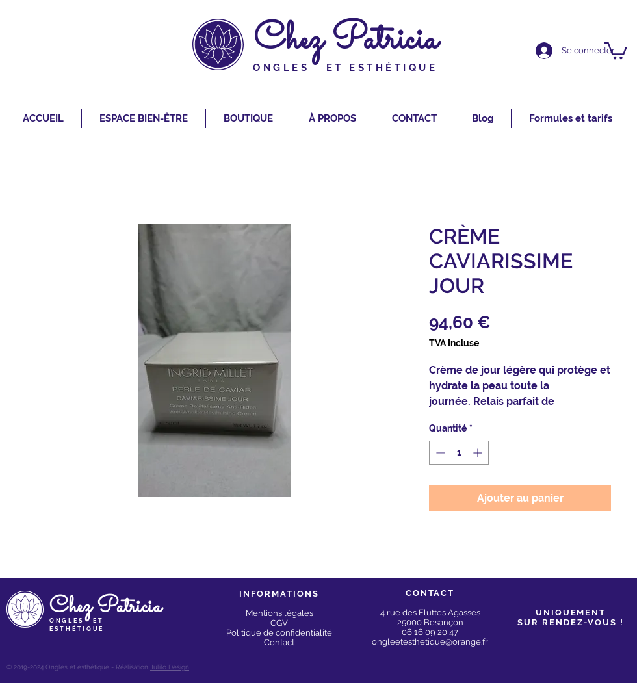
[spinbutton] (459, 452)
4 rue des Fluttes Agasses (430, 612)
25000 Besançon (430, 622)
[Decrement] (439, 452)
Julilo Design (169, 667)
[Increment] (479, 452)
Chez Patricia (346, 40)
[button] (615, 49)
